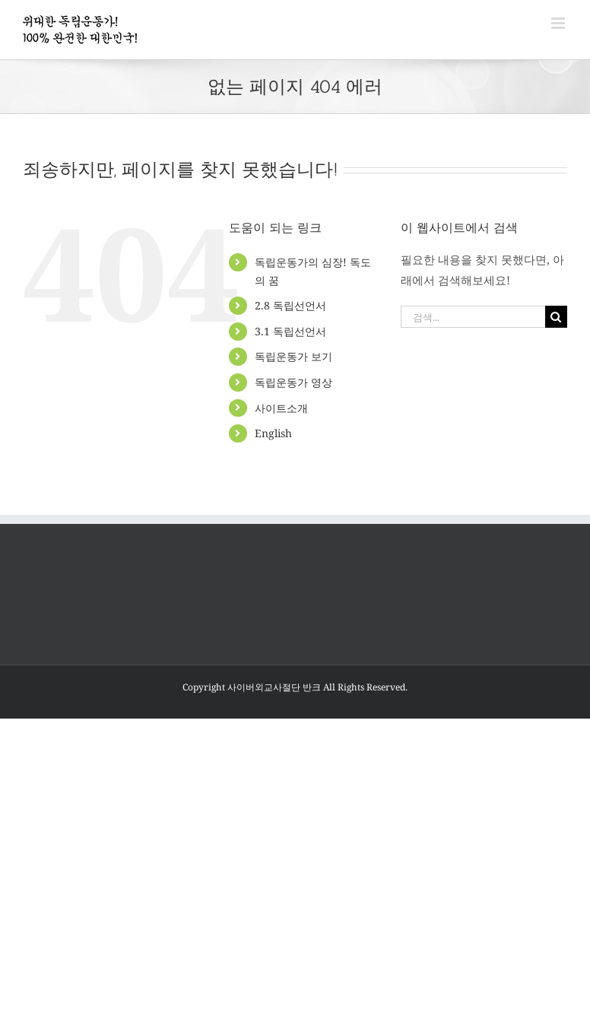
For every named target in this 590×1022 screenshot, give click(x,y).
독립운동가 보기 (293, 356)
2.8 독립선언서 (290, 305)
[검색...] (473, 317)
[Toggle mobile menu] (559, 23)
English (273, 433)
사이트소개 (281, 408)
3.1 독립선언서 (290, 331)
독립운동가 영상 (293, 382)
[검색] (556, 317)
